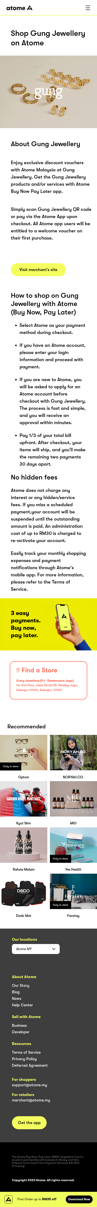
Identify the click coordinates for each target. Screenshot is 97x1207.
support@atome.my (29, 1085)
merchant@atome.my (31, 1100)
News (16, 998)
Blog (16, 992)
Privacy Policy (24, 1059)
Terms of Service (26, 1052)
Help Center (22, 1005)
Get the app (29, 1122)
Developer (21, 1032)
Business (19, 1025)
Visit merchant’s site (38, 269)
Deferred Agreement (30, 1065)
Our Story (20, 985)
